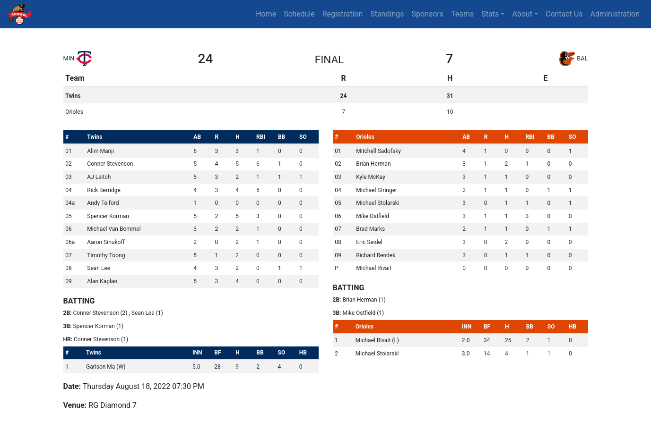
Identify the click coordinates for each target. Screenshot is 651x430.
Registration (342, 13)
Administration (615, 13)
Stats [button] (490, 13)
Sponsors (428, 13)
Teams (462, 13)
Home (266, 13)
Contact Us (564, 13)
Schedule (299, 13)
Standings (387, 13)
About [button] (522, 13)
